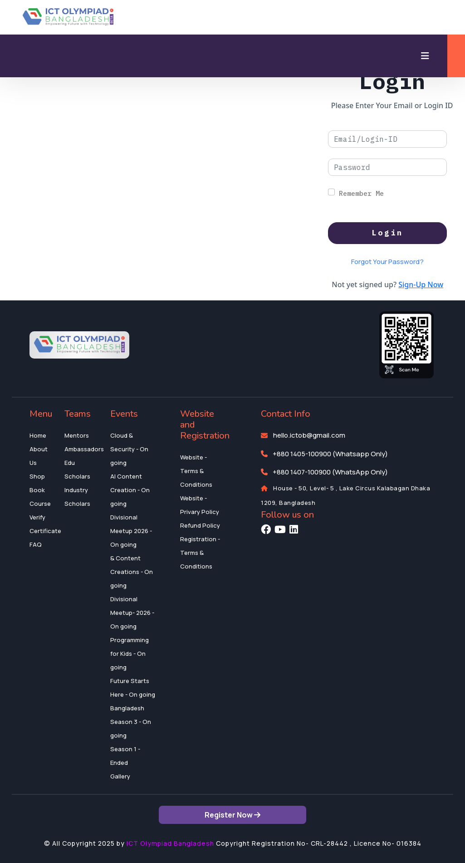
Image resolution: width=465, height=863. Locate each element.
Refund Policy (200, 525)
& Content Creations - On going (131, 571)
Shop (37, 476)
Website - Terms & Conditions (196, 471)
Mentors (76, 435)
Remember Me (361, 193)
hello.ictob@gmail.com (309, 435)
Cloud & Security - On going (129, 449)
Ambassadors (84, 449)
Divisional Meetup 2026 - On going (131, 531)
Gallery (120, 776)
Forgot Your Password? (387, 261)
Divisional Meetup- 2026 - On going (132, 612)
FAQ (35, 544)
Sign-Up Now (420, 284)
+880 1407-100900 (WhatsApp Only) (330, 472)
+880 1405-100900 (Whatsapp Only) (330, 454)
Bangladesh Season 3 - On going (130, 721)
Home (37, 435)
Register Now (232, 815)
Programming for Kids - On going (129, 653)
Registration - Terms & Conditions (200, 552)
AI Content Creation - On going (130, 490)
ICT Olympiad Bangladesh (170, 843)
